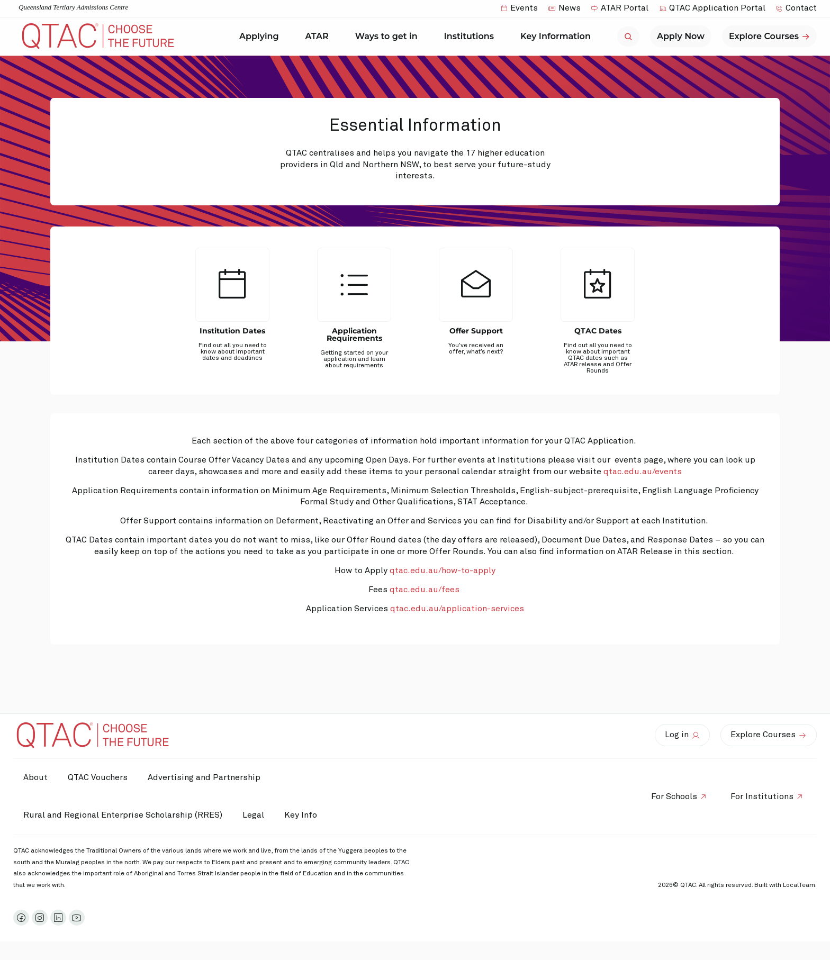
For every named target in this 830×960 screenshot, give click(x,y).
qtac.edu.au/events (642, 471)
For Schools (672, 796)
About (36, 777)
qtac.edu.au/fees (424, 589)
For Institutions (761, 796)
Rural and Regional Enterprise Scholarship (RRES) (123, 815)
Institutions (471, 36)
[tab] (232, 317)
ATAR (319, 36)
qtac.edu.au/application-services (457, 608)
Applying (261, 36)
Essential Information (415, 125)
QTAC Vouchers (99, 777)
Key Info (306, 815)
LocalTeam (799, 885)
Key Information (558, 36)
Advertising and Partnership (206, 777)
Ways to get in (389, 36)
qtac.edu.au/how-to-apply (442, 570)
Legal (255, 815)
